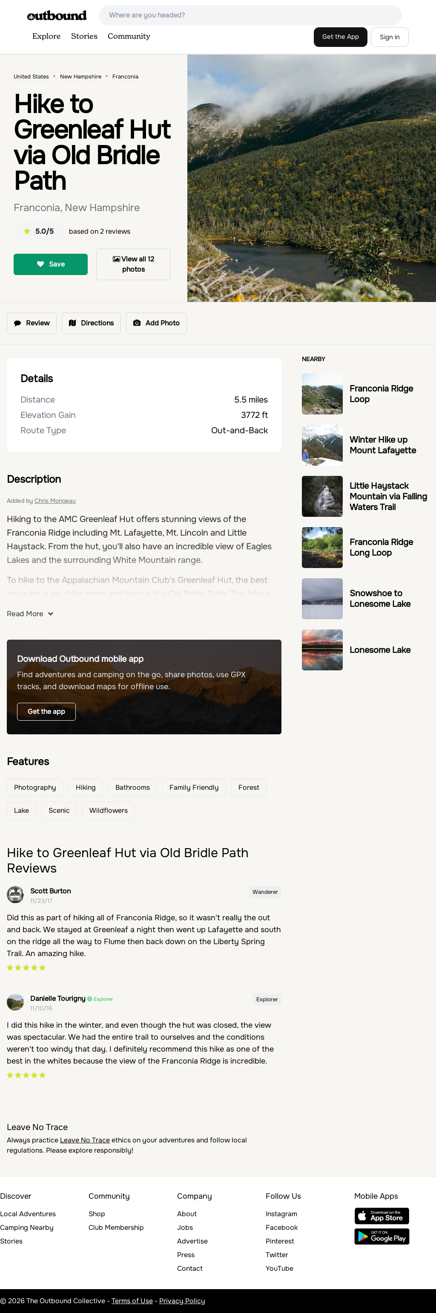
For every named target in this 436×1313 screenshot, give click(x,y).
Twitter (277, 1254)
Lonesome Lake (380, 650)
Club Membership (116, 1227)
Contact (190, 1268)
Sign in (390, 37)
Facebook (282, 1227)
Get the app (46, 711)
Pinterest (280, 1241)
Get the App (340, 36)
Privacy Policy (182, 1300)
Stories (84, 37)
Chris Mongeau (55, 500)
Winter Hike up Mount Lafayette (383, 445)
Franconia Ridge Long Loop (381, 547)
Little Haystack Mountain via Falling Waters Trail (388, 497)
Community (129, 37)
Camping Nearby (27, 1227)
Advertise (192, 1241)
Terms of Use (132, 1300)
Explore (46, 37)
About (187, 1213)
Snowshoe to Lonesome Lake (380, 598)
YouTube (279, 1268)
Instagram (281, 1213)
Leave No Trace (85, 1140)
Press (186, 1254)
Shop (97, 1213)
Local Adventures (28, 1213)
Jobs (185, 1227)
